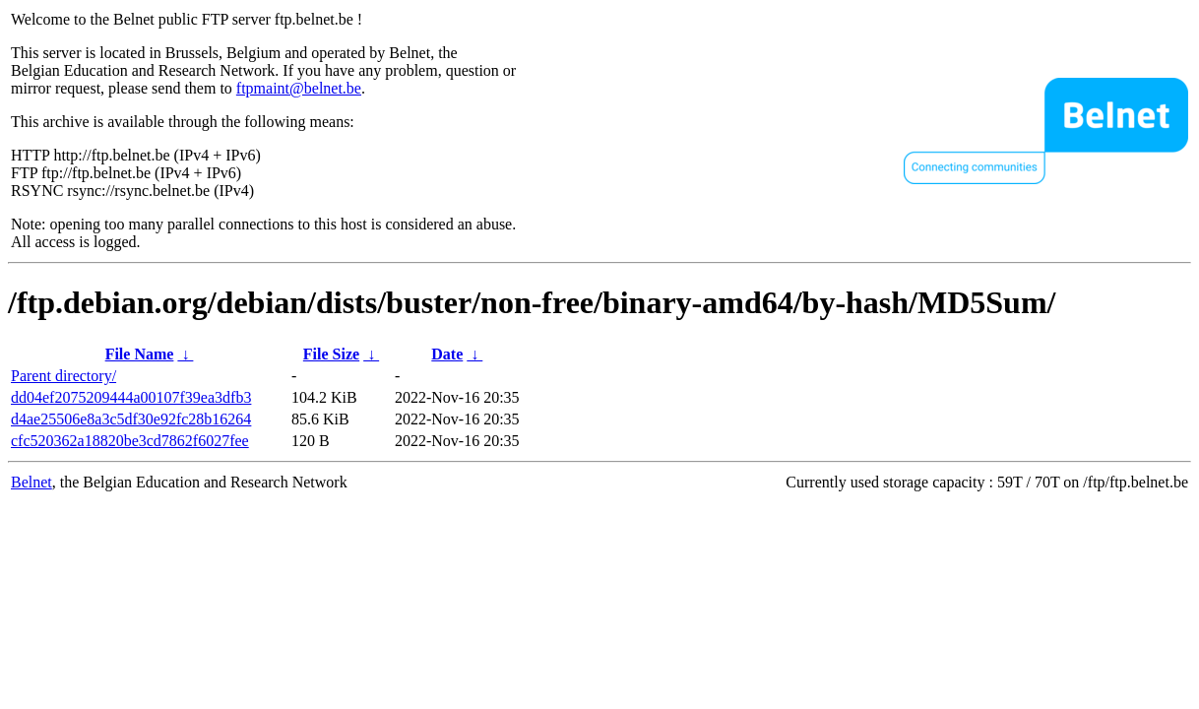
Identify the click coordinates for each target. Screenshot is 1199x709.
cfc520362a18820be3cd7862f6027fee (130, 440)
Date (447, 354)
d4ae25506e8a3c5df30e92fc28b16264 (131, 419)
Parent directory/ (63, 375)
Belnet (31, 482)
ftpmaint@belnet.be (298, 88)
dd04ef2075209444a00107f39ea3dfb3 (131, 397)
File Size (331, 354)
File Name (139, 354)
